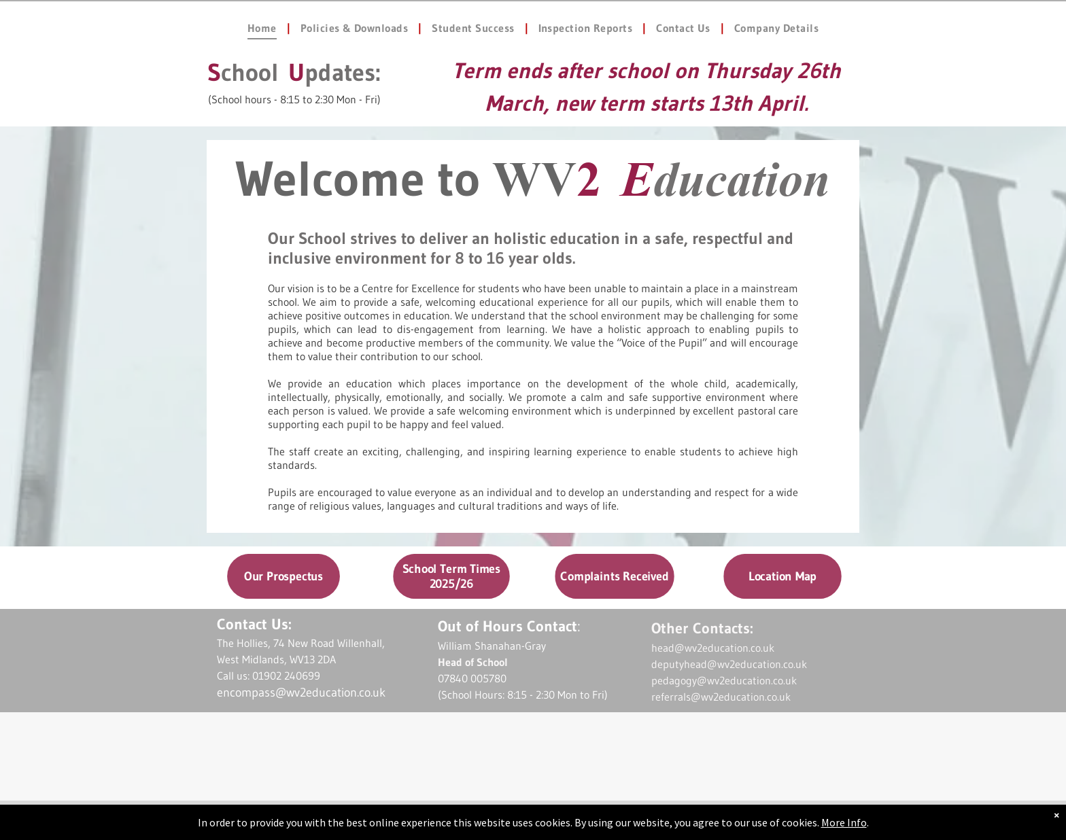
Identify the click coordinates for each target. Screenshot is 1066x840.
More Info (844, 822)
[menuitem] (263, 27)
